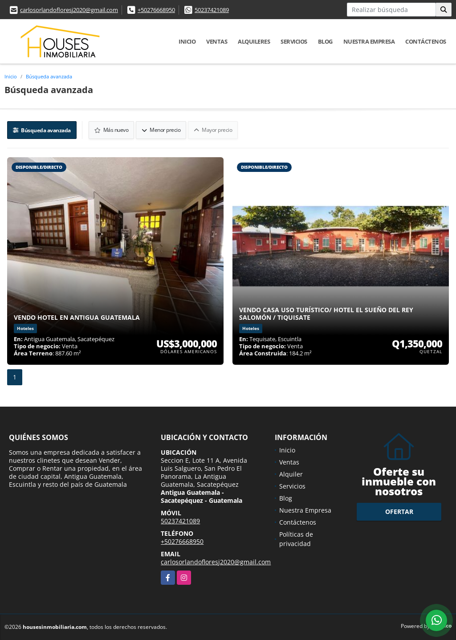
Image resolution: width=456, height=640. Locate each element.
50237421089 (212, 10)
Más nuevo (111, 130)
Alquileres (254, 41)
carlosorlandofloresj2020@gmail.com (69, 10)
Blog (325, 41)
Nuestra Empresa (369, 41)
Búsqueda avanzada (49, 76)
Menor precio (161, 130)
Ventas (216, 41)
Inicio (187, 41)
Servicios (294, 41)
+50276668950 (156, 10)
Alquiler (291, 474)
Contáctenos (425, 41)
